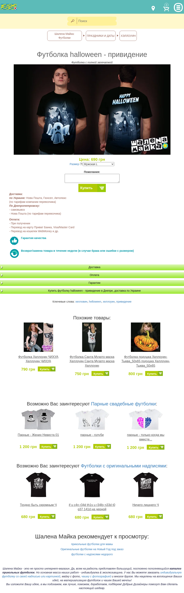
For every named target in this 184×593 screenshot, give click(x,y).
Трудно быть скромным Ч (38, 505)
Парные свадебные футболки (123, 403)
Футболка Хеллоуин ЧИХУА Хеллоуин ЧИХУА (38, 359)
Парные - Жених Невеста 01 (38, 435)
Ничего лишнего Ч (145, 505)
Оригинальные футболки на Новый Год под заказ (92, 549)
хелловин (81, 301)
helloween (95, 301)
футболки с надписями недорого (92, 554)
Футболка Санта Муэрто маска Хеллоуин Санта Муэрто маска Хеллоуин (92, 361)
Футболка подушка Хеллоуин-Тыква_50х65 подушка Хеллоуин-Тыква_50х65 (145, 361)
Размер (76, 164)
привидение (123, 301)
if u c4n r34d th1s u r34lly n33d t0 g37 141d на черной (92, 507)
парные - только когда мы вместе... (145, 437)
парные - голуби (92, 435)
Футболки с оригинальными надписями (123, 465)
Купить (86, 188)
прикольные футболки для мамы (92, 544)
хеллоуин (109, 301)
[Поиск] (98, 21)
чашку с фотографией (96, 576)
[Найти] (72, 21)
